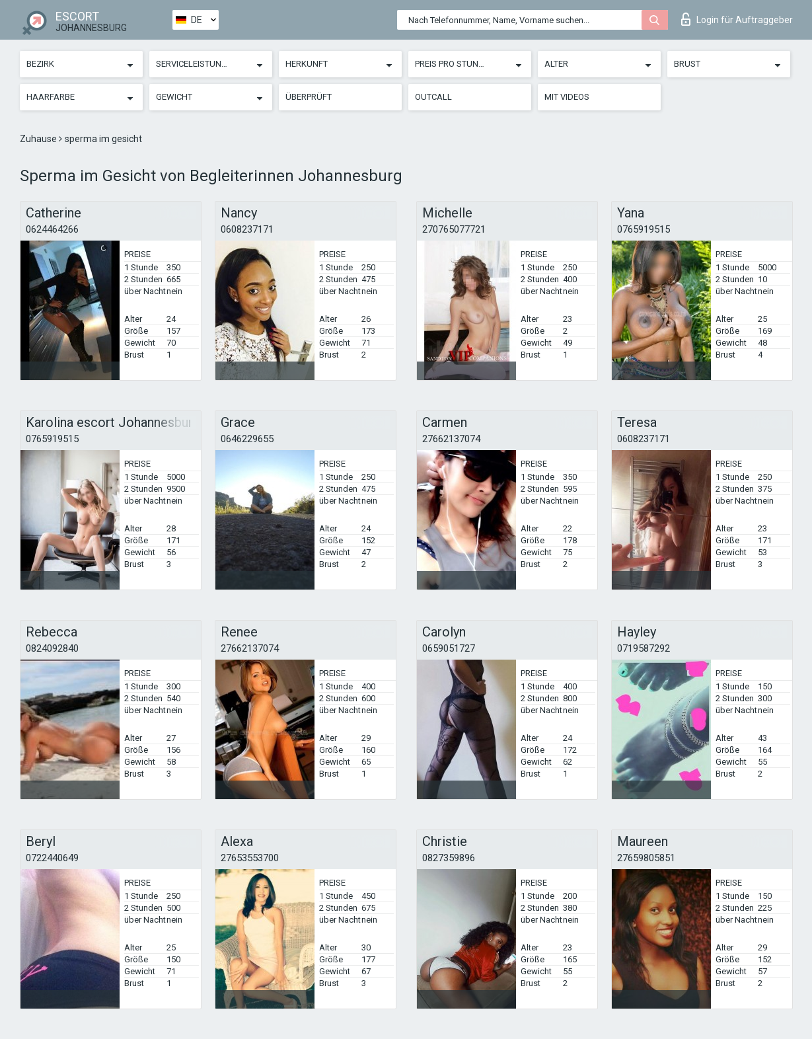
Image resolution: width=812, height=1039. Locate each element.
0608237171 (247, 229)
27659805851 (646, 858)
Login (737, 19)
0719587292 (643, 648)
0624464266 (52, 229)
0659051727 (448, 648)
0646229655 (247, 439)
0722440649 (52, 858)
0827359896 (448, 858)
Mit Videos (566, 97)
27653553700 (250, 858)
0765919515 (643, 229)
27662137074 (451, 439)
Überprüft (308, 97)
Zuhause (39, 139)
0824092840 (52, 648)
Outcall (433, 97)
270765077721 (454, 229)
